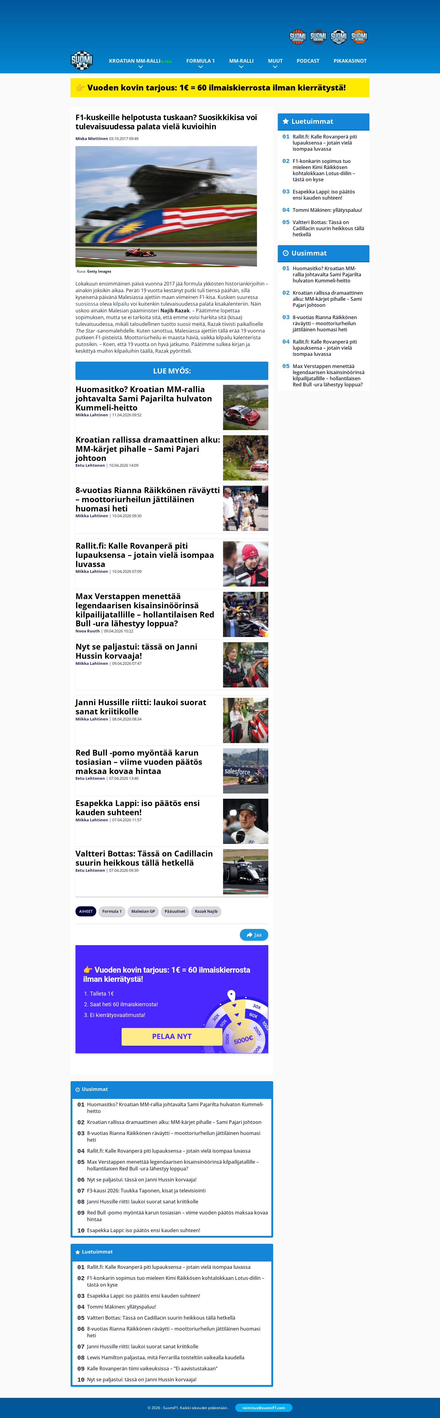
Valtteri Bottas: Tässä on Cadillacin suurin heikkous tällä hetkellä (144, 858)
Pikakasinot (350, 60)
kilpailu (121, 303)
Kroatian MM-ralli (140, 60)
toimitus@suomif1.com (264, 1407)
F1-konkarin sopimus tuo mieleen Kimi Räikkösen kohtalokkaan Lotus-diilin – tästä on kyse (175, 1281)
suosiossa (86, 303)
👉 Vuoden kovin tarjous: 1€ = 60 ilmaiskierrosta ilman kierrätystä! (210, 87)
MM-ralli (241, 60)
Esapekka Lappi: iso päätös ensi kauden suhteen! (137, 807)
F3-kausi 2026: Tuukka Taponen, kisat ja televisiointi (146, 1190)
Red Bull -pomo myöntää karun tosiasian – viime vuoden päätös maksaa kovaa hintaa (138, 761)
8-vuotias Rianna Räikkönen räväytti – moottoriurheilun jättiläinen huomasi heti (147, 499)
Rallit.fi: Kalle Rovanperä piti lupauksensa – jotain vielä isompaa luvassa (144, 554)
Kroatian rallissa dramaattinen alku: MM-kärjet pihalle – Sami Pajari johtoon (147, 448)
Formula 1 (200, 60)
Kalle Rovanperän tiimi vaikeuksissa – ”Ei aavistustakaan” (152, 1368)
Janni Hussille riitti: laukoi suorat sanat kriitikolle (140, 707)
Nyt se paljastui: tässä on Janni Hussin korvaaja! (136, 651)
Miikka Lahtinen (91, 415)
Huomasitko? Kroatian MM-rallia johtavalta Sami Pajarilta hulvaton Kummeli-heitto (143, 398)
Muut (275, 60)
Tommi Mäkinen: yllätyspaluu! (121, 1306)
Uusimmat (95, 1089)
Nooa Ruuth (87, 631)
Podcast (308, 60)
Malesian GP (143, 911)
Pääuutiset (175, 911)
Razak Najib (206, 911)
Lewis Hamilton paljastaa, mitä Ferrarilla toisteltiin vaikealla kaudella (165, 1357)
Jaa (254, 934)
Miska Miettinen (91, 138)
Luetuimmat (97, 1251)
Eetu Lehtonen (90, 465)
